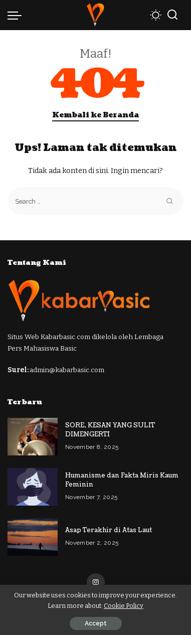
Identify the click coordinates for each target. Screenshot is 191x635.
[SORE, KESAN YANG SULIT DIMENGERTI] (33, 436)
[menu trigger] (17, 15)
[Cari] (172, 15)
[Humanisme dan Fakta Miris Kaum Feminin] (33, 487)
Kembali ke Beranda (95, 115)
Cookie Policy (123, 605)
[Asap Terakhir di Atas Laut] (33, 537)
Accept (96, 623)
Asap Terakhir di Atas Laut (108, 530)
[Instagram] (96, 582)
